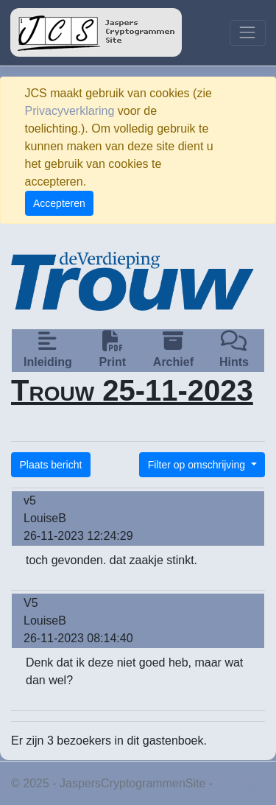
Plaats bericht (51, 465)
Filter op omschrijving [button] (198, 465)
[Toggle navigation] (248, 33)
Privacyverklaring (70, 111)
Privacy (235, 783)
